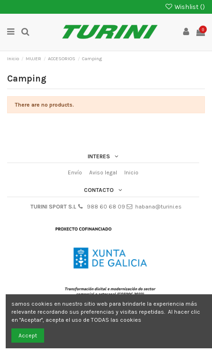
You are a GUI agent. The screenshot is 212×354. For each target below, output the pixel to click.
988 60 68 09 (106, 206)
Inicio (131, 172)
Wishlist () (185, 6)
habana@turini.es (158, 206)
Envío (75, 172)
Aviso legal (103, 172)
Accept (27, 335)
